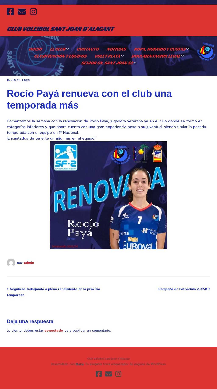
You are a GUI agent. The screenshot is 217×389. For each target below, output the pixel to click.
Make (80, 364)
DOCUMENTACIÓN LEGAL (155, 56)
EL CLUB (57, 49)
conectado (54, 330)
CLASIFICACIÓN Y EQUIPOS (60, 56)
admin (29, 262)
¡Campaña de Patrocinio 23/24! (182, 289)
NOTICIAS (116, 49)
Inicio (35, 49)
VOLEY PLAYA (107, 56)
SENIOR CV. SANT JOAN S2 (107, 63)
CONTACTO (88, 49)
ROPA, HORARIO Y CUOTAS (159, 49)
